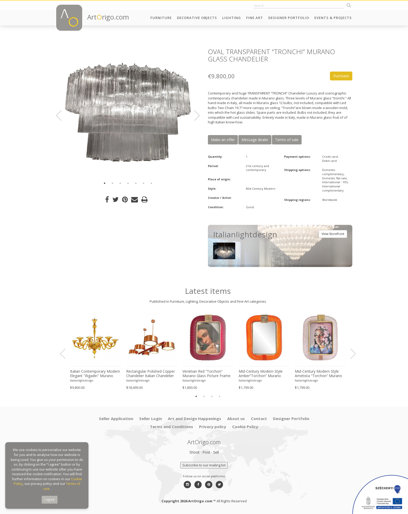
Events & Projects (333, 17)
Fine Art (254, 17)
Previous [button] (62, 115)
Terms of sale (286, 139)
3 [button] (120, 183)
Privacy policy (212, 426)
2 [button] (112, 183)
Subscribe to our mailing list (204, 465)
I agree (49, 499)
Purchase (341, 75)
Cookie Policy (245, 426)
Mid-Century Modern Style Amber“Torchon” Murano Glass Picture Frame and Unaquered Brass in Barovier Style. (263, 373)
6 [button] (143, 183)
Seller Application (116, 418)
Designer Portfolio (288, 17)
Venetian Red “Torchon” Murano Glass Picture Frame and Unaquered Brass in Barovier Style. (206, 373)
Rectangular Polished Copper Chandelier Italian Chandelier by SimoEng (150, 373)
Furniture (161, 17)
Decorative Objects (197, 17)
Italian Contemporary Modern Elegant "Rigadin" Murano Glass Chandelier (95, 373)
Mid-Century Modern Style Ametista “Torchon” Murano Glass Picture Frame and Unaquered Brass (318, 373)
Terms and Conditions (171, 426)
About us (236, 418)
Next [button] (194, 115)
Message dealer (254, 139)
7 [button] (151, 183)
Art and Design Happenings (194, 418)
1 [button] (104, 183)
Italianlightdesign (81, 380)
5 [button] (135, 183)
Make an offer (223, 139)
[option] (127, 112)
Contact (259, 418)
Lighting (231, 17)
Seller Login (150, 418)
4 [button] (128, 183)
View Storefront (333, 234)
